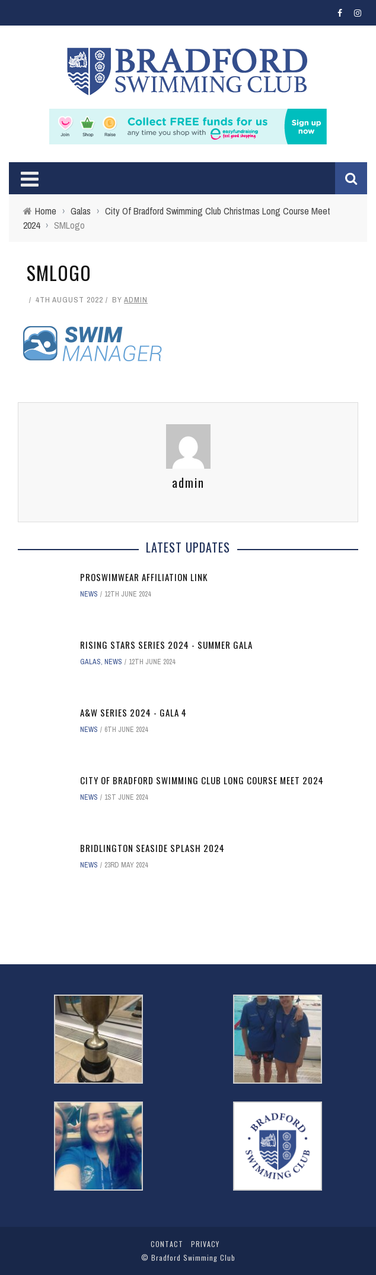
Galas (90, 662)
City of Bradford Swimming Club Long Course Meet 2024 (202, 780)
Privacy (205, 1244)
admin (136, 300)
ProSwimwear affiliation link (144, 576)
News (89, 594)
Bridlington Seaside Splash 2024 (152, 847)
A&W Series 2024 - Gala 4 (133, 712)
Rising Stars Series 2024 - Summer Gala (166, 644)
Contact (167, 1244)
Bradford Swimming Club (193, 1257)
